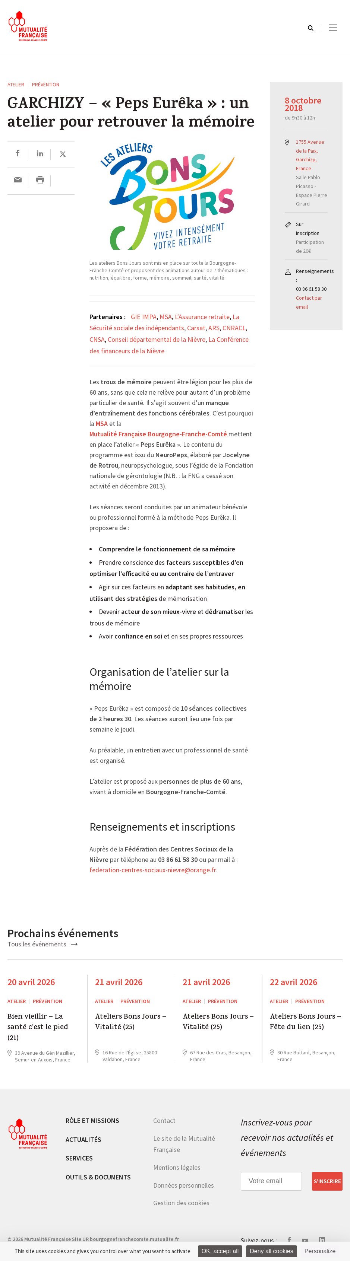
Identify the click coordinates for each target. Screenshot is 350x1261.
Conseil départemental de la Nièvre (156, 339)
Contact (164, 1120)
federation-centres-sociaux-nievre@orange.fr (152, 870)
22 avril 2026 (293, 982)
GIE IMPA (144, 316)
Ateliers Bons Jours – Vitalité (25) (130, 1023)
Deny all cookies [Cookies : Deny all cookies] (271, 1251)
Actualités (83, 1139)
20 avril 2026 (31, 982)
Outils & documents (98, 1177)
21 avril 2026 (118, 982)
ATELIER (15, 84)
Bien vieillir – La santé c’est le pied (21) (37, 1028)
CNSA (97, 339)
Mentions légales (177, 1167)
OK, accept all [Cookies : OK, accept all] (220, 1251)
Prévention (45, 84)
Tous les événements (42, 944)
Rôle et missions (92, 1120)
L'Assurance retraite (202, 316)
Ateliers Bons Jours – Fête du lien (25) (305, 1023)
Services (79, 1158)
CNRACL (234, 328)
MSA (166, 316)
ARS (214, 328)
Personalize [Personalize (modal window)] (320, 1251)
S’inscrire (327, 1181)
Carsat (196, 328)
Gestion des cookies (181, 1202)
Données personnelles (183, 1185)
